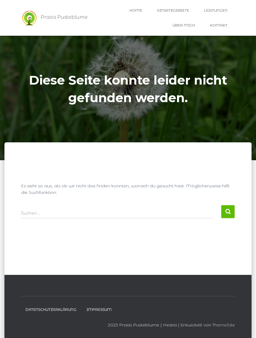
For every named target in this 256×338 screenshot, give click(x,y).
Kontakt (218, 25)
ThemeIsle (223, 325)
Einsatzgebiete (173, 10)
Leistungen (215, 10)
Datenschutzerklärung (51, 309)
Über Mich (184, 25)
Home (135, 10)
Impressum (99, 309)
